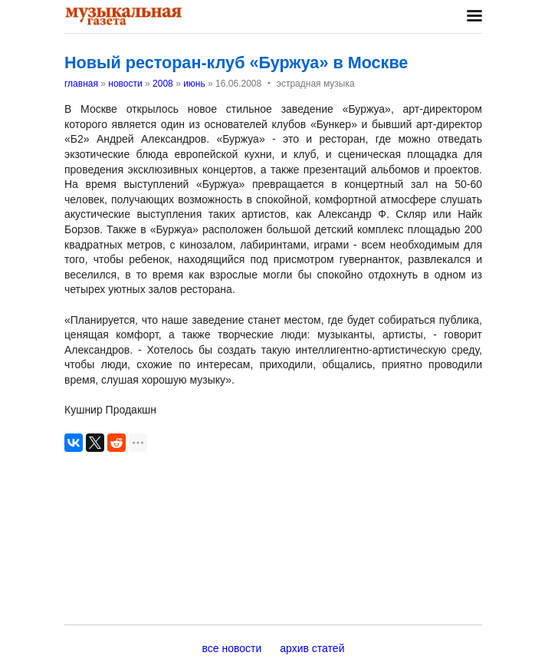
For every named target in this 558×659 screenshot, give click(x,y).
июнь (194, 83)
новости (125, 83)
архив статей (312, 648)
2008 (163, 83)
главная (81, 83)
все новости (232, 648)
